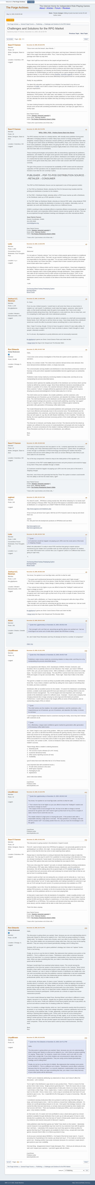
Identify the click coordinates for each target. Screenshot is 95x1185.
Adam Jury (30, 644)
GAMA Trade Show (74, 869)
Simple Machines (19, 1182)
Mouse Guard (31, 292)
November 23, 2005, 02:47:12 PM (36, 927)
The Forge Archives (17, 7)
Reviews (66, 8)
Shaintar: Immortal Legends (63, 74)
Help (73, 1182)
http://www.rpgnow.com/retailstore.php (39, 509)
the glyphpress (31, 339)
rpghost (11, 497)
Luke (10, 244)
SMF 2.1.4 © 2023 (9, 1182)
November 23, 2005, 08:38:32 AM (36, 571)
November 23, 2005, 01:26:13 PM (36, 650)
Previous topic (74, 33)
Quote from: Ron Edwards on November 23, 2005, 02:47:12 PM (48, 1042)
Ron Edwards (13, 349)
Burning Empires (31, 290)
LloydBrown (13, 650)
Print (86, 39)
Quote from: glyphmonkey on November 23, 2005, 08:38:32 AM (48, 625)
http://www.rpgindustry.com (34, 528)
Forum (58, 8)
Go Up (9, 1162)
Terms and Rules (80, 1182)
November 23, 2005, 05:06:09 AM (36, 443)
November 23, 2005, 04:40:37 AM (36, 349)
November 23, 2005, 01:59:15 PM (36, 839)
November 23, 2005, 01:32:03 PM (36, 792)
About (42, 8)
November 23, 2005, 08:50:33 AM (36, 620)
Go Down (10, 39)
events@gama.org (33, 223)
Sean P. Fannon (14, 45)
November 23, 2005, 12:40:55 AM (36, 298)
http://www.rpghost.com (33, 526)
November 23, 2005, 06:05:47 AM (36, 534)
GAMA (37, 86)
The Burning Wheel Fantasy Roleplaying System (40, 288)
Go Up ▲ (87, 1182)
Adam (10, 620)
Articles (50, 8)
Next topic (84, 33)
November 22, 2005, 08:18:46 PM (36, 45)
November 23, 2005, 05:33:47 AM (36, 497)
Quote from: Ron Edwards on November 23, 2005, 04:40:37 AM (48, 655)
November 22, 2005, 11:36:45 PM (36, 243)
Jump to (61, 1170)
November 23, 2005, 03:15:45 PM (36, 1037)
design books (31, 343)
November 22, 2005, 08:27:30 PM (36, 129)
